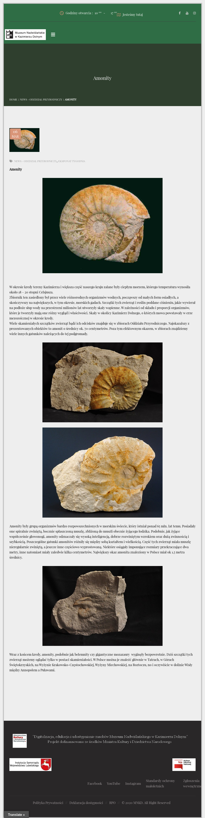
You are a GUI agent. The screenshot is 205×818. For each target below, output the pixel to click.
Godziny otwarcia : (80, 13)
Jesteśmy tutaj (130, 14)
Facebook (94, 783)
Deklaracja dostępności (86, 803)
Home (13, 99)
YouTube (113, 783)
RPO (112, 803)
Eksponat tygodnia (71, 161)
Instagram (133, 783)
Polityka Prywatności (48, 803)
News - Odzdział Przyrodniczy (41, 99)
